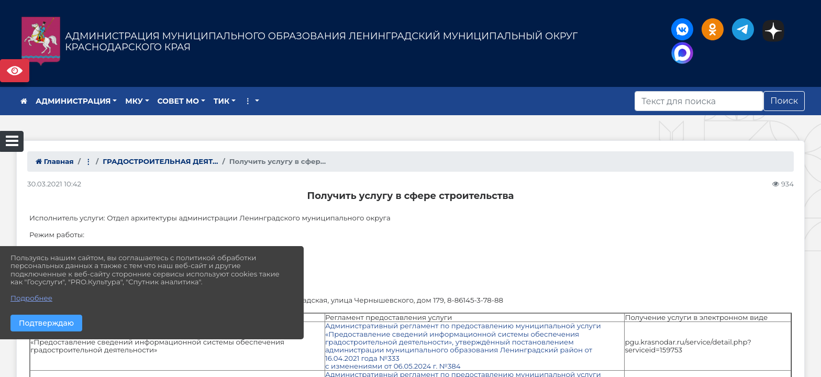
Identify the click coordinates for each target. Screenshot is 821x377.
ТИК (222, 101)
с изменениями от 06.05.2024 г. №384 (393, 366)
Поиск (784, 101)
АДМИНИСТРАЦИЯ (73, 101)
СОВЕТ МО (178, 101)
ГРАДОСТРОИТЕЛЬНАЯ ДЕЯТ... (160, 161)
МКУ (134, 101)
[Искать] (699, 101)
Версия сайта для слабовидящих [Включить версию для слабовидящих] (14, 70)
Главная (55, 161)
